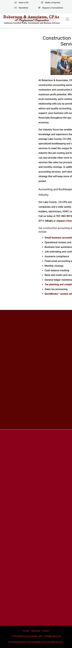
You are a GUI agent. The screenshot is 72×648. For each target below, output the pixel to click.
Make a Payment (50, 2)
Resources (35, 631)
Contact (45, 631)
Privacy (26, 631)
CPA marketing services (38, 642)
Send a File (21, 2)
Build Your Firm (57, 642)
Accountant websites (17, 642)
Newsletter (21, 8)
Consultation (50, 8)
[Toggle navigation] (67, 19)
